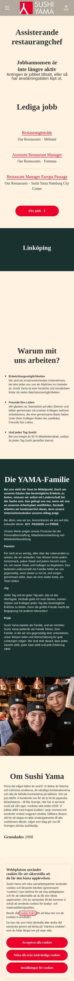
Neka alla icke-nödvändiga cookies (37, 955)
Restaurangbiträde (37, 133)
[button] (66, 7)
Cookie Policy (27, 913)
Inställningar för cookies (37, 967)
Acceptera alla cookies (37, 942)
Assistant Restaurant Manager (37, 155)
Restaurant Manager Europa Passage (37, 177)
